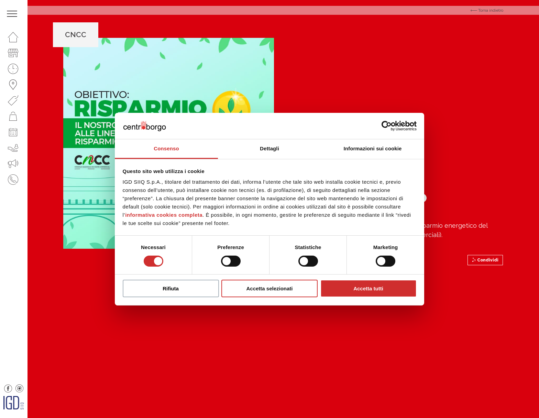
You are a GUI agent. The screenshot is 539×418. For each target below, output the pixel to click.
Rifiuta (171, 288)
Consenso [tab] (166, 148)
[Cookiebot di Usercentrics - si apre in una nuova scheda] (386, 126)
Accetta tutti (368, 288)
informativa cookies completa (163, 215)
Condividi (485, 260)
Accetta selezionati (269, 288)
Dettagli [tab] (269, 148)
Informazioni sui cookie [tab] (373, 148)
